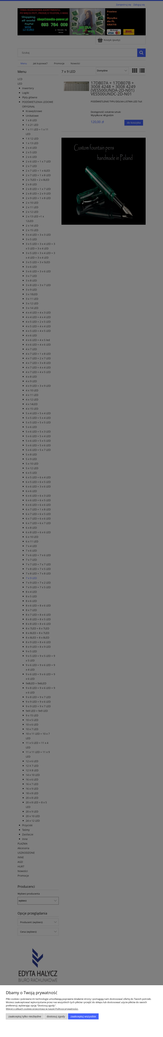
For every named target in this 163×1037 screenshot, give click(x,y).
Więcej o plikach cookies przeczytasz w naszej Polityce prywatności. (42, 1008)
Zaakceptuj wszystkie (83, 1016)
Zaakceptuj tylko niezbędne (24, 1016)
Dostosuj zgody (56, 1016)
